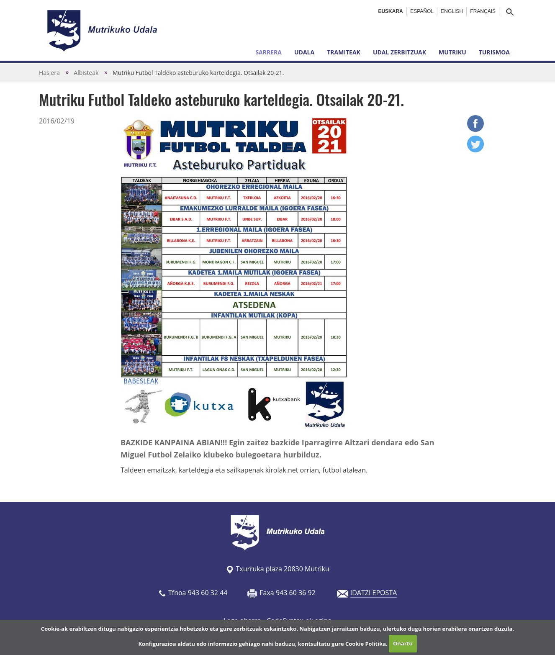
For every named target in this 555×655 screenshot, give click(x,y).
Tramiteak (343, 52)
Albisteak (86, 73)
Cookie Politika (365, 643)
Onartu (403, 643)
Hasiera (49, 73)
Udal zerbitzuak (399, 52)
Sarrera (268, 52)
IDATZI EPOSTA (373, 592)
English (452, 11)
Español (422, 11)
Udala (304, 52)
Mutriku (452, 52)
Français (483, 11)
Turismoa (494, 52)
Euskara (390, 11)
